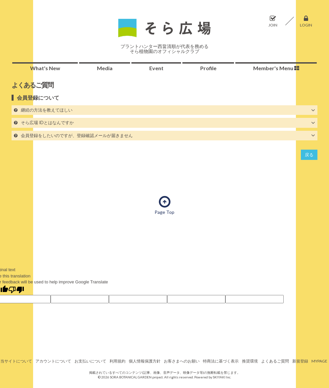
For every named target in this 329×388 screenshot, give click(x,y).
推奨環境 (250, 361)
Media (105, 68)
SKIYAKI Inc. (222, 377)
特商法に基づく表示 (221, 361)
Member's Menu (276, 68)
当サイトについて (16, 361)
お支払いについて (90, 361)
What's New (45, 68)
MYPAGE (319, 361)
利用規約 (117, 361)
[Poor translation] (16, 290)
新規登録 (300, 361)
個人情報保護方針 (145, 361)
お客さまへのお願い (182, 361)
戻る (309, 154)
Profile (208, 68)
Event (156, 68)
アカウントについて (53, 361)
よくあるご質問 (275, 361)
